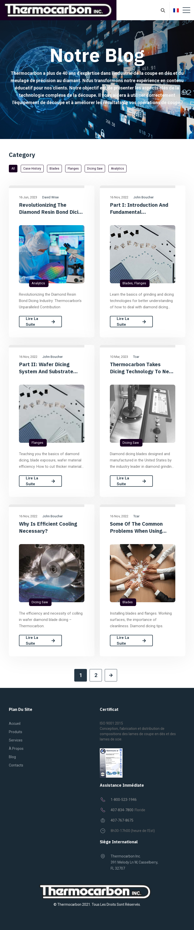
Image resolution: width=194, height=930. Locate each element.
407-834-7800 (122, 810)
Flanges (73, 168)
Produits (15, 732)
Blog (12, 757)
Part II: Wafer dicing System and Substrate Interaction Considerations (51, 368)
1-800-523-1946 (124, 800)
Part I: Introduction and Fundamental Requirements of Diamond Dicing (141, 208)
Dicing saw (95, 168)
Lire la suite (40, 321)
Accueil (14, 724)
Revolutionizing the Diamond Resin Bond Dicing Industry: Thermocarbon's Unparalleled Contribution (51, 208)
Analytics (117, 168)
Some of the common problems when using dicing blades (136, 527)
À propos (16, 749)
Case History (32, 168)
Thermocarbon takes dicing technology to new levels (141, 368)
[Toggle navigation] (186, 10)
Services (15, 740)
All (13, 168)
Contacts (16, 765)
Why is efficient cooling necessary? (48, 527)
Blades (54, 168)
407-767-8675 (122, 820)
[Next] (111, 675)
